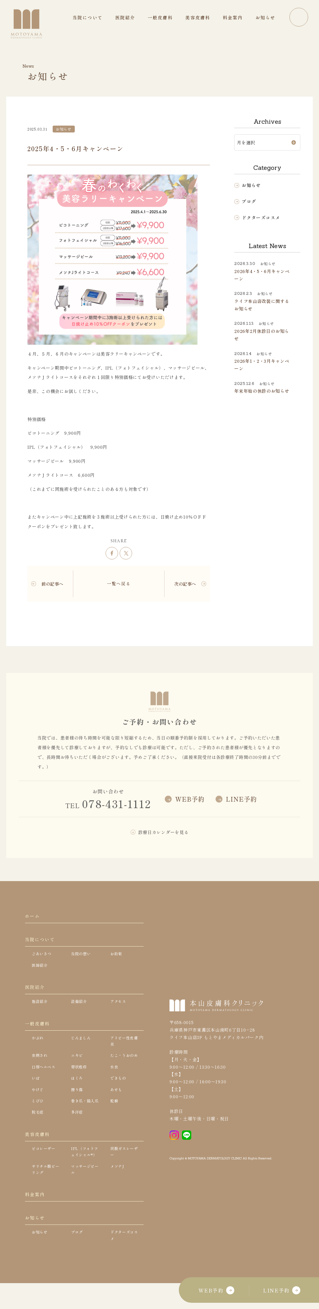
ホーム (33, 918)
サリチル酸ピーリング (45, 1225)
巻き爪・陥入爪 (84, 1137)
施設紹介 (41, 1015)
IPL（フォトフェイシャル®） (84, 1201)
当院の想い (82, 961)
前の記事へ (52, 584)
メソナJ (118, 1221)
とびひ (38, 1133)
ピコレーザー (45, 1194)
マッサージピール (84, 1225)
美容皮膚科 (39, 1177)
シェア (112, 553)
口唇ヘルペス (45, 1096)
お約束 (117, 961)
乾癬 (114, 1133)
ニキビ (78, 1076)
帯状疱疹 (80, 1096)
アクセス (119, 1015)
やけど (38, 1121)
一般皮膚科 (39, 1039)
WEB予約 (216, 1290)
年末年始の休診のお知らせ (261, 391)
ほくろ (78, 1108)
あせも (117, 1121)
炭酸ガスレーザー (124, 1198)
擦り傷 (78, 1121)
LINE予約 (281, 1290)
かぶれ (38, 1056)
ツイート (126, 553)
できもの (119, 1108)
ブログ (78, 1297)
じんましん (82, 1056)
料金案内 (36, 1253)
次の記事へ (185, 584)
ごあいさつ (43, 961)
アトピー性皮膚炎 (124, 1060)
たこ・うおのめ (124, 1079)
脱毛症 (38, 1153)
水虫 (114, 1096)
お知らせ (36, 1280)
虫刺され (41, 1076)
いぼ (36, 1108)
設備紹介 (80, 1015)
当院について (42, 945)
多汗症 (78, 1153)
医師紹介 (41, 974)
